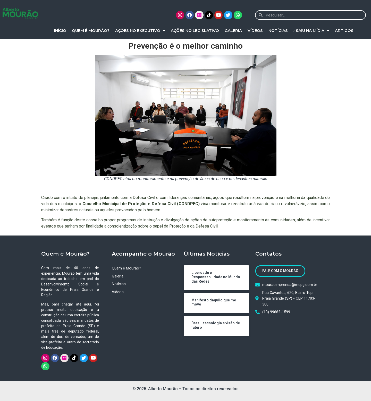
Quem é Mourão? (90, 30)
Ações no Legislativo (195, 30)
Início (60, 30)
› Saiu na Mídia (311, 30)
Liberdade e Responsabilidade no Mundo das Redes (215, 277)
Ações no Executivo (140, 30)
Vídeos (255, 30)
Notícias (278, 30)
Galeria (233, 30)
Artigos (344, 30)
